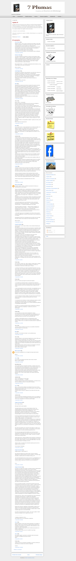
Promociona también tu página (50, 157)
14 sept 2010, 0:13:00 (18, 400)
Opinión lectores (28, 16)
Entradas (49, 230)
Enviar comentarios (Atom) (29, 557)
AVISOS (47, 211)
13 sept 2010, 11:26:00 (19, 309)
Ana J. (16, 358)
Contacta (59, 16)
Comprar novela (49, 215)
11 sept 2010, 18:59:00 (19, 52)
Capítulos (48, 176)
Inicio (28, 554)
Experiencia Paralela (50, 174)
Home (14, 16)
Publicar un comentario (18, 549)
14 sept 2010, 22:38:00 (19, 464)
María (16, 83)
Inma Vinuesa (17, 42)
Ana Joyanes (58, 86)
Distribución (52, 16)
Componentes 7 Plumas (50, 192)
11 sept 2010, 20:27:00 (19, 81)
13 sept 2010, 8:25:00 (18, 259)
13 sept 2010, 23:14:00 (19, 383)
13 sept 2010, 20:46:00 (19, 348)
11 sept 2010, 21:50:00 (19, 133)
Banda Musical (49, 209)
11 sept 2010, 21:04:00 (19, 98)
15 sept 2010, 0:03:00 (18, 531)
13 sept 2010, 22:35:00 (19, 374)
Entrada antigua (39, 554)
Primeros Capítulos (44, 16)
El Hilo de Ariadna (49, 204)
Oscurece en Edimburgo (49, 144)
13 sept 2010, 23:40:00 (19, 392)
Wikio (47, 236)
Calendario (48, 213)
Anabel (16, 166)
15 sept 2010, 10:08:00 (19, 547)
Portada (47, 202)
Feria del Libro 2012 (50, 221)
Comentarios (49, 232)
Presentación (20, 16)
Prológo (47, 223)
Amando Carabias (18, 224)
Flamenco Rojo (17, 54)
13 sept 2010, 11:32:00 (19, 323)
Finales (47, 198)
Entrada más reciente (16, 554)
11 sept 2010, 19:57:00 (19, 68)
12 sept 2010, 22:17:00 (19, 222)
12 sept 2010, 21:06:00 (19, 182)
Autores (36, 16)
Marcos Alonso (17, 184)
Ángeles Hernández (18, 402)
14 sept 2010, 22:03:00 (19, 447)
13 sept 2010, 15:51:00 (19, 334)
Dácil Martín (48, 196)
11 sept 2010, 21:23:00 (19, 123)
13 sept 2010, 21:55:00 (19, 355)
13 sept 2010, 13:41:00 (19, 329)
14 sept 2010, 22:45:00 (19, 519)
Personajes (48, 217)
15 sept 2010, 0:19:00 (18, 538)
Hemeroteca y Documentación (51, 188)
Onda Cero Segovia (59, 90)
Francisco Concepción (50, 178)
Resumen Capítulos (49, 219)
